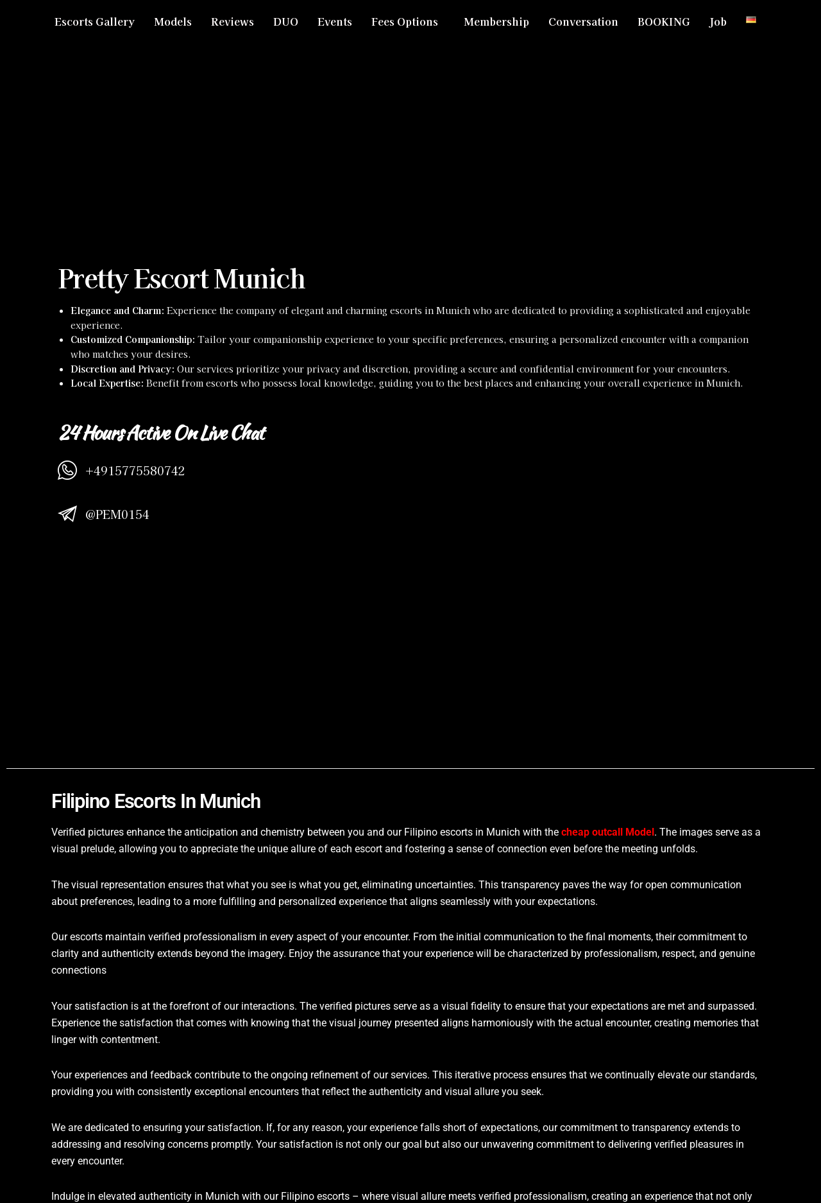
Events (334, 21)
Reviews (232, 21)
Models (173, 21)
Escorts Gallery (95, 21)
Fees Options (404, 21)
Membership (496, 21)
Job (718, 21)
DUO (285, 21)
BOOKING (664, 21)
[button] (408, 21)
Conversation (583, 21)
